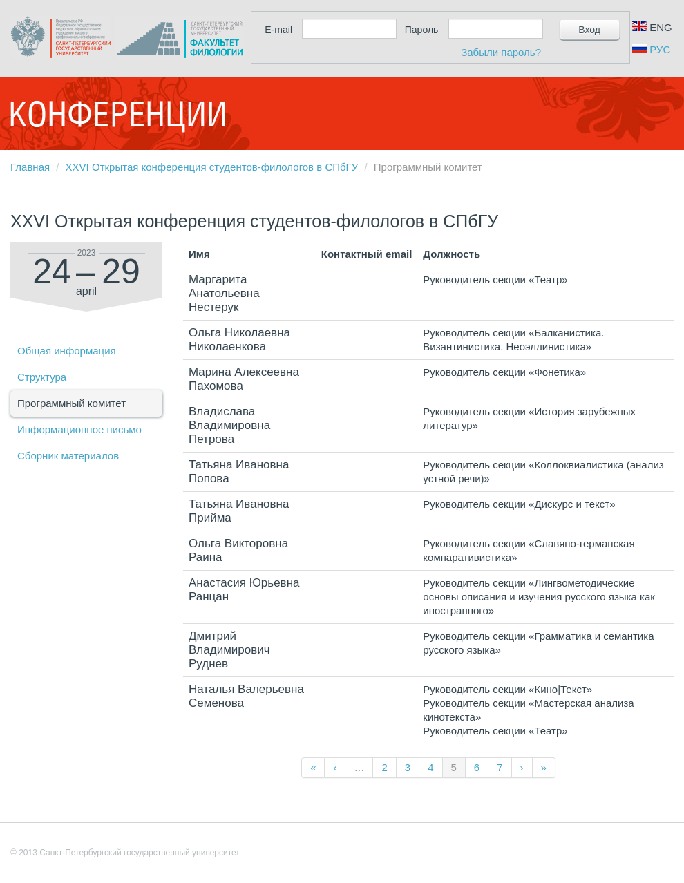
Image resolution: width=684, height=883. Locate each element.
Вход (589, 29)
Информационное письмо (79, 429)
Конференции (117, 114)
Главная (30, 167)
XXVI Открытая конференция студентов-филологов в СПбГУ (212, 167)
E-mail (278, 29)
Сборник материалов (68, 456)
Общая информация (66, 351)
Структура (41, 377)
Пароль (422, 29)
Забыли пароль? (501, 52)
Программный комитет (71, 403)
